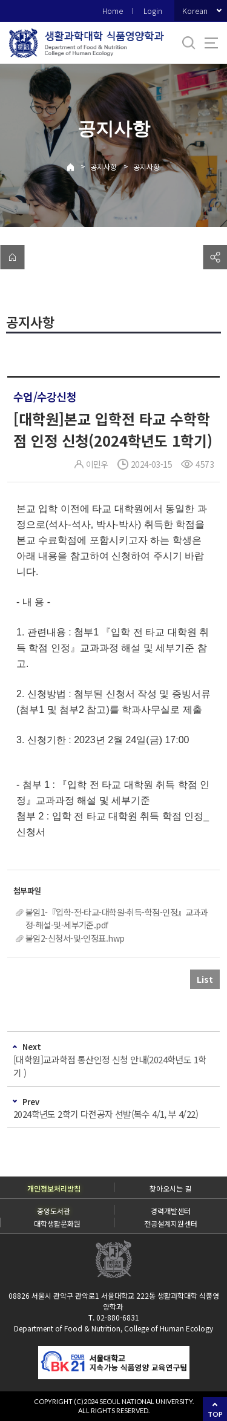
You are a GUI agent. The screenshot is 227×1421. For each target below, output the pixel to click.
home (12, 257)
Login (152, 10)
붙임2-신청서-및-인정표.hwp (74, 938)
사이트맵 (211, 43)
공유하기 (215, 257)
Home (112, 10)
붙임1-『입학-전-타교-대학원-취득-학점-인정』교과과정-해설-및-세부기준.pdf (116, 918)
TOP (215, 1414)
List (205, 979)
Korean (195, 10)
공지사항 (103, 167)
